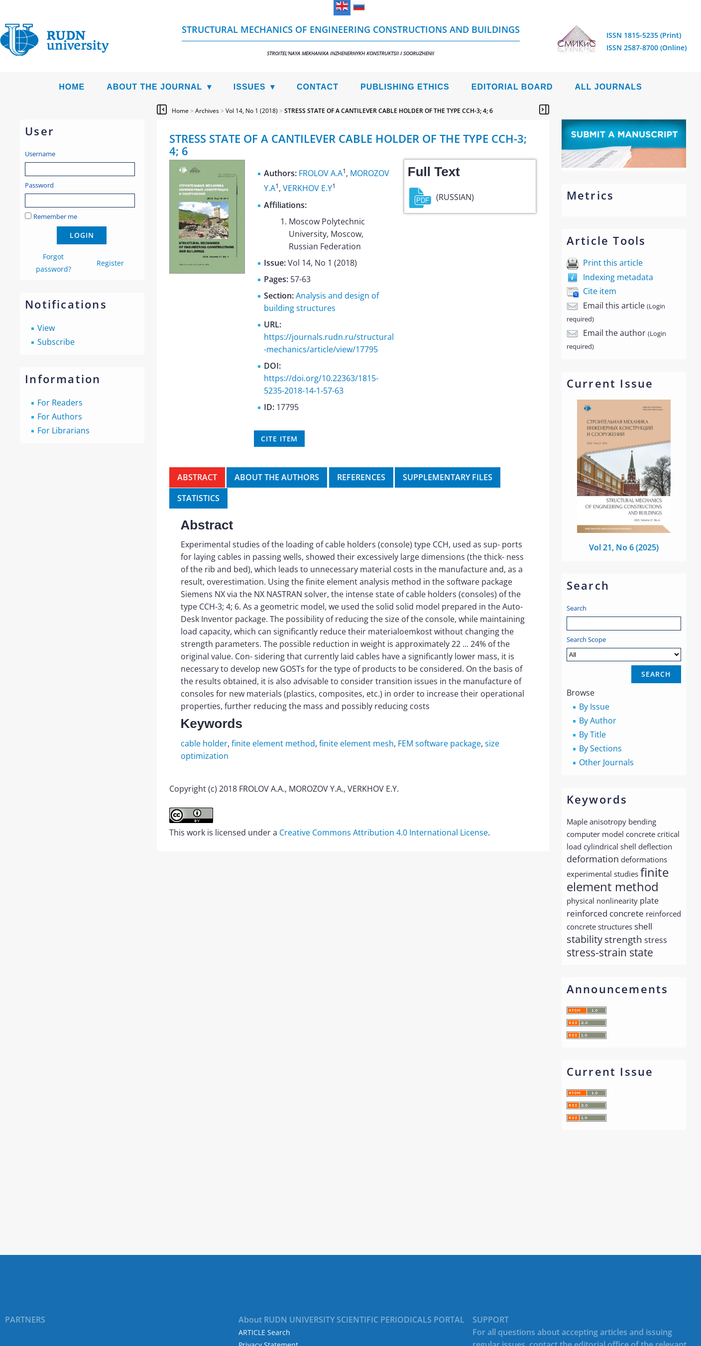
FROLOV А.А (321, 173)
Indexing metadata (618, 277)
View (46, 327)
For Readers (60, 402)
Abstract (197, 477)
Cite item (599, 291)
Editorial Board (512, 87)
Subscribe (56, 341)
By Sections (600, 748)
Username (40, 153)
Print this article (613, 262)
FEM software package (439, 743)
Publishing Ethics (405, 87)
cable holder (204, 743)
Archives (207, 110)
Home (72, 87)
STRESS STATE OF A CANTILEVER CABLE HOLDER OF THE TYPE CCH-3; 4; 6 (388, 110)
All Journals (608, 87)
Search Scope (624, 648)
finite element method (273, 743)
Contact (318, 87)
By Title (592, 734)
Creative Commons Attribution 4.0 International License (383, 832)
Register (110, 263)
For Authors (59, 416)
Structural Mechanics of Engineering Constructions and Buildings (351, 40)
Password (39, 185)
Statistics (198, 498)
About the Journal (154, 87)
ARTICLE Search (264, 1332)
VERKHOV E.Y (307, 188)
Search (576, 608)
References (361, 477)
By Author (597, 720)
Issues (250, 87)
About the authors (276, 477)
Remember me (55, 216)
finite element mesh (356, 743)
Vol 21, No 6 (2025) (624, 547)
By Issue (594, 706)
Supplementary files (447, 477)
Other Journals (606, 762)
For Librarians (63, 430)
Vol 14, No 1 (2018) (252, 110)
